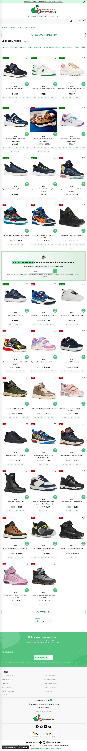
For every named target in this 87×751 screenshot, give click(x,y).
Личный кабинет (7, 676)
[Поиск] (71, 21)
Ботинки (22, 47)
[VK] (45, 726)
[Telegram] (51, 700)
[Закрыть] (84, 2)
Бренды (13, 27)
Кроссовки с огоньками (51, 47)
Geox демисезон (29, 27)
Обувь (77, 47)
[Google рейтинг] (51, 734)
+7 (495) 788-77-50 (43, 700)
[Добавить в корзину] (27, 84)
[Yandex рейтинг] (36, 734)
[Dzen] (41, 726)
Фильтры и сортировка (44, 35)
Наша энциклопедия (51, 683)
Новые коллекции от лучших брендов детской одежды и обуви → (43, 1)
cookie (19, 747)
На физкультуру (67, 47)
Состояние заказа (8, 691)
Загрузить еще (43, 612)
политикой (32, 275)
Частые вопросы (7, 687)
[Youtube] (49, 726)
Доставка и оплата (50, 676)
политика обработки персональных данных (37, 748)
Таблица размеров (50, 687)
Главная (5, 27)
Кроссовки (37, 47)
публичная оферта (56, 748)
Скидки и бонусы (49, 679)
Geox (20, 27)
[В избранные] (27, 58)
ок (25, 747)
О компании (48, 691)
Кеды (29, 47)
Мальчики (13, 47)
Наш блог (5, 683)
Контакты (5, 695)
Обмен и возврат (7, 679)
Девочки (4, 47)
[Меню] (3, 21)
